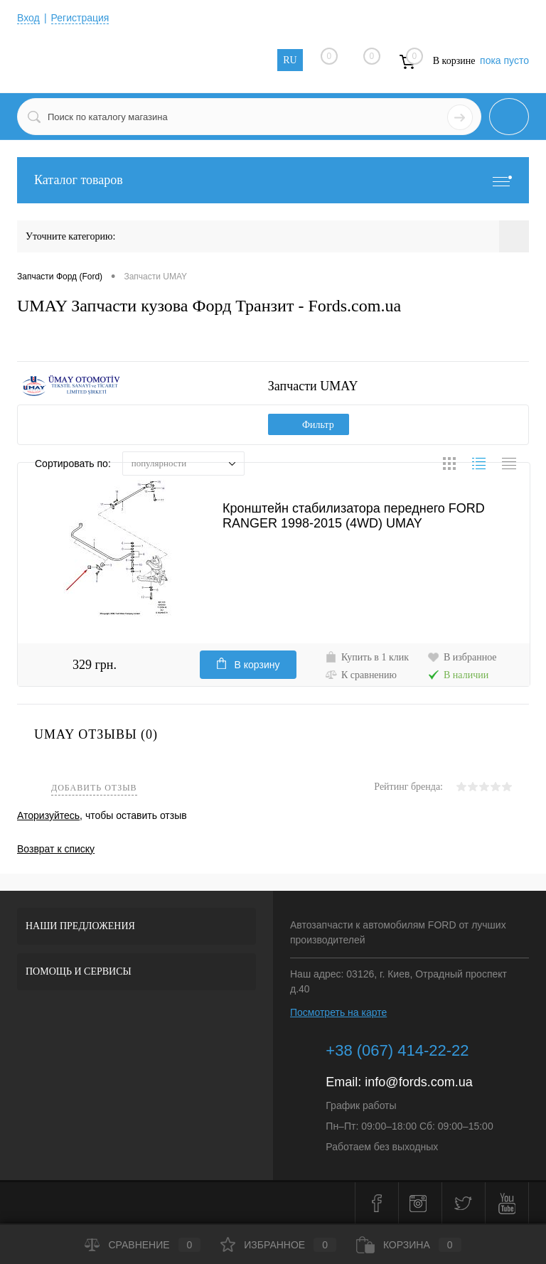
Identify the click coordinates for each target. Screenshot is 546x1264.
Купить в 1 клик (367, 657)
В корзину (248, 664)
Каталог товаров (273, 180)
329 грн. (95, 665)
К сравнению (361, 674)
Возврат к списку (56, 849)
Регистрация (80, 17)
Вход (28, 17)
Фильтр (308, 424)
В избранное (462, 657)
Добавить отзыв (94, 788)
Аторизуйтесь (48, 815)
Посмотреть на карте (338, 1012)
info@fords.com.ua (418, 1082)
